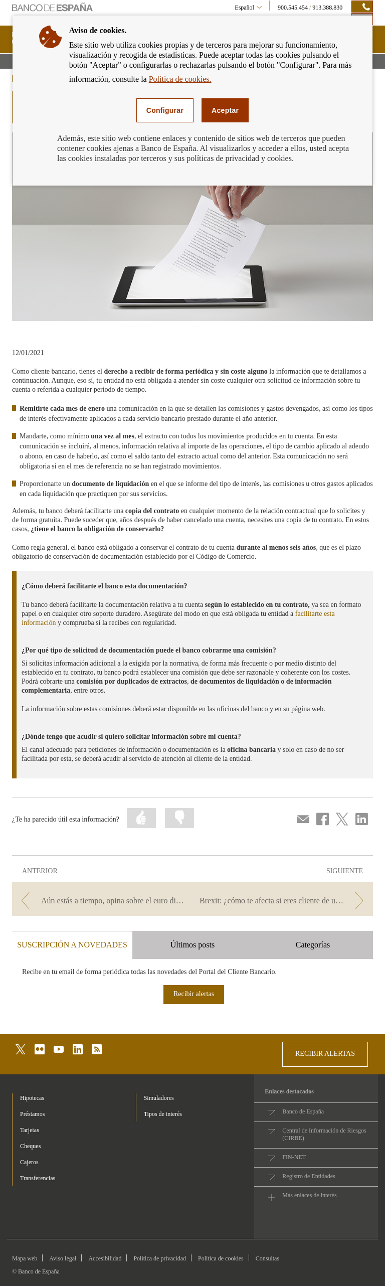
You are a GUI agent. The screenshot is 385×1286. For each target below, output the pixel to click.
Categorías (313, 944)
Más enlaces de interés (309, 1195)
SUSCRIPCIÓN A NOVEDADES (72, 944)
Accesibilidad (104, 1258)
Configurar (164, 110)
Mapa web (24, 1258)
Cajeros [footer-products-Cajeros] (29, 1162)
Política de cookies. (180, 79)
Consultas (267, 1258)
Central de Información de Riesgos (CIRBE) (324, 1134)
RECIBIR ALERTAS (325, 1053)
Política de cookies (221, 1258)
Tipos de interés (163, 1113)
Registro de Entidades (308, 1176)
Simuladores (159, 1097)
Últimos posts (192, 944)
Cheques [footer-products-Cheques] (30, 1146)
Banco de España (303, 1111)
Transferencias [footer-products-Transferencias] (37, 1178)
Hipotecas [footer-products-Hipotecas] (32, 1097)
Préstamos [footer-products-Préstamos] (32, 1113)
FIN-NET (294, 1157)
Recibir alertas (193, 994)
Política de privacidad (159, 1258)
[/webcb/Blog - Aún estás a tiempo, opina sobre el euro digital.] (101, 900)
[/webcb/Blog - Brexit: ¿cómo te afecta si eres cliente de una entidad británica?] (284, 900)
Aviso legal (62, 1258)
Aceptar (225, 110)
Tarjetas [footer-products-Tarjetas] (29, 1130)
